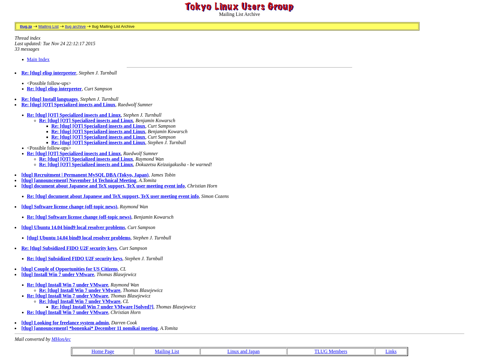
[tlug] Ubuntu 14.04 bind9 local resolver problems (73, 227)
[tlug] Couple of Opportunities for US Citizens (69, 269)
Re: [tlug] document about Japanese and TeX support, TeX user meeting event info (113, 196)
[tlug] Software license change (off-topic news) (69, 206)
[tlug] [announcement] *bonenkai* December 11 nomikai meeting (89, 328)
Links (391, 351)
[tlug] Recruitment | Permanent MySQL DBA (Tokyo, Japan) (84, 174)
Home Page (102, 351)
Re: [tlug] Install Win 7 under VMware (67, 284)
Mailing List (48, 26)
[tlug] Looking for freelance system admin (65, 322)
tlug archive (75, 26)
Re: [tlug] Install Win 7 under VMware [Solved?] (102, 306)
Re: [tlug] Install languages (49, 99)
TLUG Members (331, 351)
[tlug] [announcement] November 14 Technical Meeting (78, 180)
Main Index (38, 59)
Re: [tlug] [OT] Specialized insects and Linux (68, 104)
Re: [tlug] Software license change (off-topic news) (79, 217)
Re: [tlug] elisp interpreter (48, 72)
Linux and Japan (243, 351)
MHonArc (61, 339)
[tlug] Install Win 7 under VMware (57, 274)
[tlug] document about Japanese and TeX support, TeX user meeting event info (103, 185)
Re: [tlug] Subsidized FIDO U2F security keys (69, 248)
